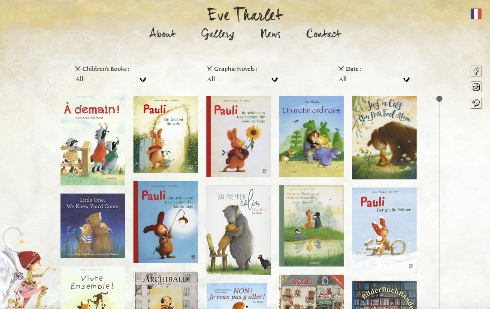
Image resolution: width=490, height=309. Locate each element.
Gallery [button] (218, 35)
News (270, 35)
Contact (323, 35)
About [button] (162, 35)
